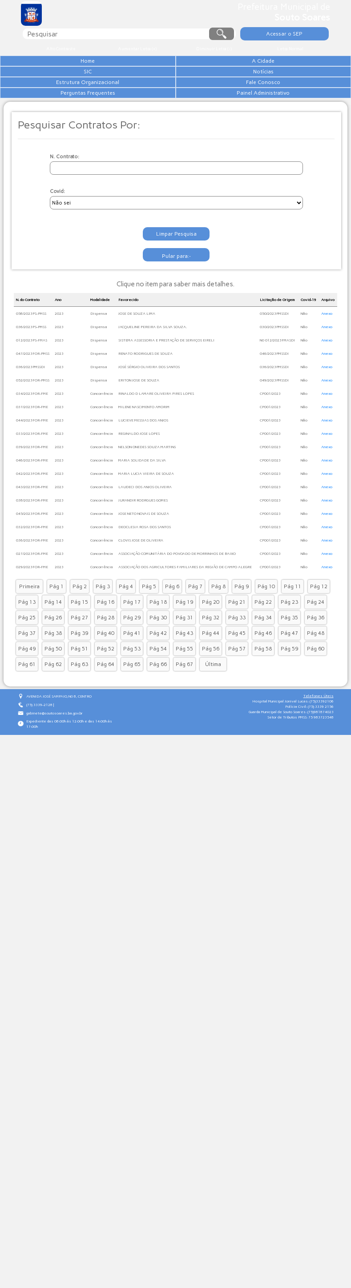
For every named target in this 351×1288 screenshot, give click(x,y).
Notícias (103, 93)
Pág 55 (184, 689)
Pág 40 (105, 673)
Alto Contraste (60, 49)
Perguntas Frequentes (103, 125)
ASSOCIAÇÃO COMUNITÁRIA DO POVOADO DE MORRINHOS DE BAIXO (177, 594)
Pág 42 (158, 673)
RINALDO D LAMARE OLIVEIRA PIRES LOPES (156, 434)
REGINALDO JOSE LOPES (139, 474)
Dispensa (98, 354)
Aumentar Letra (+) (137, 49)
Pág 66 (158, 705)
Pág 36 (315, 658)
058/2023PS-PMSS (31, 354)
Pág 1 (56, 627)
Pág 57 (237, 689)
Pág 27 (79, 658)
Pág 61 (27, 705)
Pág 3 (103, 627)
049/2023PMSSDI (274, 420)
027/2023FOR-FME (32, 594)
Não (304, 354)
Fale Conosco (103, 114)
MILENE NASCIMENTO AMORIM (143, 447)
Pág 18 (158, 642)
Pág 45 (237, 673)
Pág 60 (315, 689)
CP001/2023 (270, 434)
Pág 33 (237, 658)
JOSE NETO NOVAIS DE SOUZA (143, 554)
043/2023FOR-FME (32, 527)
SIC (103, 82)
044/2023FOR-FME (32, 460)
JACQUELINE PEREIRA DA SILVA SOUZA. (152, 367)
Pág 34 (263, 658)
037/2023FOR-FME (32, 447)
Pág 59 (289, 689)
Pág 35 (289, 658)
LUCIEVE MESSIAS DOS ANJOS (143, 460)
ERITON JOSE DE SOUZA (138, 420)
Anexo (326, 354)
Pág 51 (79, 689)
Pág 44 (210, 673)
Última (213, 705)
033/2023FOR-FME (32, 474)
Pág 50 (53, 689)
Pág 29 (132, 658)
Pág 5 (149, 627)
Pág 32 (210, 658)
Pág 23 (289, 642)
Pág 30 (158, 658)
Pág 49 (27, 689)
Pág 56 (210, 689)
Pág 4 (126, 627)
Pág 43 (184, 673)
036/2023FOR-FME (32, 580)
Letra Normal (290, 49)
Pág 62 (53, 705)
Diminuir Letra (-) (214, 49)
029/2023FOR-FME (32, 607)
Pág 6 (172, 627)
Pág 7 (195, 627)
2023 (59, 354)
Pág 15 (79, 642)
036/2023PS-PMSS (31, 367)
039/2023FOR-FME (32, 487)
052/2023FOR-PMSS (32, 420)
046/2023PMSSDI (274, 394)
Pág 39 (79, 673)
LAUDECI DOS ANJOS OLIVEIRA (145, 527)
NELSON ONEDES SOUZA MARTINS (147, 487)
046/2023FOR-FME (32, 500)
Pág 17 (132, 642)
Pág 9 (241, 627)
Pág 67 (184, 705)
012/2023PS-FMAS (31, 380)
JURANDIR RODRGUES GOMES (143, 540)
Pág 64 (105, 705)
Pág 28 (105, 658)
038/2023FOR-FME (32, 540)
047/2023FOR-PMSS (32, 394)
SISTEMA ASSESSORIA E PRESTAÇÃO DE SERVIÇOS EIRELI (166, 380)
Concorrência (101, 434)
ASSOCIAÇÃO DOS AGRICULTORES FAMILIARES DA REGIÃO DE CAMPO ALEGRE (185, 607)
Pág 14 (53, 642)
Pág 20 (210, 642)
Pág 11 (292, 627)
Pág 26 (53, 658)
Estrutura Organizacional (103, 103)
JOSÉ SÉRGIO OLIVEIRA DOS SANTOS (149, 407)
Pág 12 (318, 627)
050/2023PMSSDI (274, 354)
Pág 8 (218, 627)
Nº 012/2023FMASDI (277, 380)
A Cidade (103, 71)
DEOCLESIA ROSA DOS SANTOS (144, 567)
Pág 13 (27, 642)
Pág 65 (132, 705)
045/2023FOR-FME (32, 554)
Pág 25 (27, 658)
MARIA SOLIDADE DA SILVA (142, 500)
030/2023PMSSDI (274, 367)
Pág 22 (263, 642)
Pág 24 (315, 642)
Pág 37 (27, 673)
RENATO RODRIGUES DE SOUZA (145, 394)
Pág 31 (184, 658)
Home (103, 61)
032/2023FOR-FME (32, 567)
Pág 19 (184, 642)
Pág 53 (132, 689)
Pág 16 (105, 642)
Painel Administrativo (103, 135)
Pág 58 (263, 689)
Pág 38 (53, 673)
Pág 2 (80, 627)
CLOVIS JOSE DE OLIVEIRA (140, 580)
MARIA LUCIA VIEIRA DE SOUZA (146, 514)
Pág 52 (105, 689)
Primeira (29, 627)
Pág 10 (266, 627)
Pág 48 (315, 673)
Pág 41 (132, 673)
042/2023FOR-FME (32, 514)
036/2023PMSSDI (30, 407)
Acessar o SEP (286, 33)
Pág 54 (158, 689)
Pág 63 (79, 705)
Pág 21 (237, 642)
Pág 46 (263, 673)
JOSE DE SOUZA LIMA (136, 354)
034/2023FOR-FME (32, 434)
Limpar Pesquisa (177, 275)
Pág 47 (289, 673)
